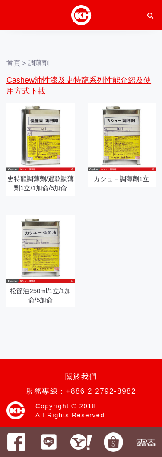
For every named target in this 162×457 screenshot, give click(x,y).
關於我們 (81, 376)
